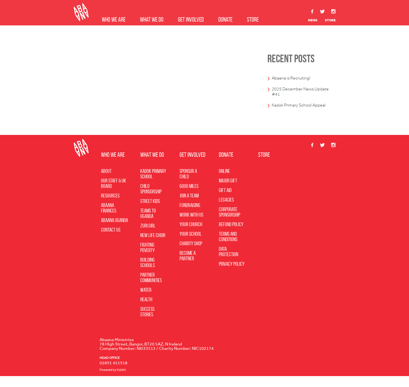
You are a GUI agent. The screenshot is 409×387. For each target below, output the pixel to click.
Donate (225, 19)
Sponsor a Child (188, 185)
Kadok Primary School (153, 185)
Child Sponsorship (151, 200)
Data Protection (228, 262)
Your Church (191, 235)
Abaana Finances (108, 219)
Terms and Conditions (228, 247)
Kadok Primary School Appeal (297, 112)
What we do (151, 19)
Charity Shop (191, 255)
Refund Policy (231, 235)
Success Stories (147, 323)
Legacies (226, 211)
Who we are (114, 19)
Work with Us (191, 226)
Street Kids (150, 212)
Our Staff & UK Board (113, 194)
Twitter (322, 11)
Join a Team (189, 207)
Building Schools (147, 273)
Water (145, 301)
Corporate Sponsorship (229, 223)
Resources (110, 207)
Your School (191, 245)
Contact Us (110, 241)
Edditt (121, 381)
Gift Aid (225, 201)
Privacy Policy (231, 275)
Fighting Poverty (147, 258)
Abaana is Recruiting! (296, 78)
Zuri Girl (148, 237)
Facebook (312, 11)
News (312, 20)
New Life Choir (152, 246)
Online (224, 182)
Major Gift (228, 192)
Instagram (333, 11)
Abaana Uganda (114, 231)
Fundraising (190, 216)
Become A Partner (188, 267)
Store (253, 19)
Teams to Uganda (148, 224)
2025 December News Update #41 (298, 93)
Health (146, 311)
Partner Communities (151, 288)
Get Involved (191, 19)
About (106, 182)
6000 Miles (189, 197)
